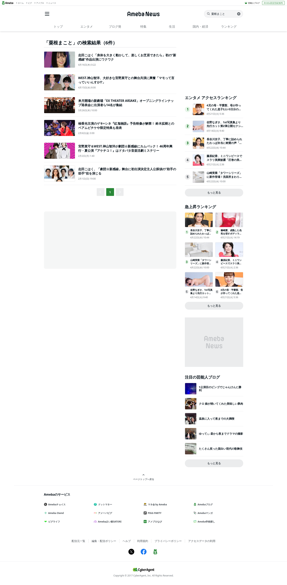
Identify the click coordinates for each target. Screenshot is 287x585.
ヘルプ (127, 541)
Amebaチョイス (56, 504)
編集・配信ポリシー (104, 541)
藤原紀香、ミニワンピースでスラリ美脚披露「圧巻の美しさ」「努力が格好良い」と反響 (224, 161)
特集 (143, 26)
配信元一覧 (78, 541)
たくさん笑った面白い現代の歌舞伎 (220, 448)
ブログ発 (115, 26)
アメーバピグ (104, 513)
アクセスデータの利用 (201, 541)
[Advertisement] (79, 239)
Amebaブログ (204, 504)
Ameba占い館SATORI (109, 521)
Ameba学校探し (205, 521)
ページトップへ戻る (143, 477)
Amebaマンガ (204, 513)
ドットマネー (104, 504)
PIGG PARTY (154, 513)
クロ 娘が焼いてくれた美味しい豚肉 (221, 403)
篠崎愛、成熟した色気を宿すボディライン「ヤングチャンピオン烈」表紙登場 (231, 235)
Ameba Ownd (55, 513)
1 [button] (110, 192)
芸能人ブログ (254, 3)
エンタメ (86, 26)
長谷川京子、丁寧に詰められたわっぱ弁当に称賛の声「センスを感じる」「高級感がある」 (224, 144)
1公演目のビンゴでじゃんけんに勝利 (220, 388)
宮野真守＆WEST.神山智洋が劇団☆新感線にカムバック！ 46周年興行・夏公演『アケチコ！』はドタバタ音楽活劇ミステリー (125, 148)
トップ (58, 26)
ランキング (229, 26)
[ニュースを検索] (223, 14)
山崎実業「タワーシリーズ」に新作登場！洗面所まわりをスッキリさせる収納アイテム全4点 (224, 178)
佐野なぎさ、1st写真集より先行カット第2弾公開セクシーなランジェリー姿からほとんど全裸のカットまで (224, 128)
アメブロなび (154, 521)
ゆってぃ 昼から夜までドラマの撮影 (221, 433)
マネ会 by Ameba (157, 504)
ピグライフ (53, 521)
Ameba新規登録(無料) (273, 3)
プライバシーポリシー (168, 541)
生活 (172, 26)
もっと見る (214, 192)
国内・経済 (200, 26)
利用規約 (142, 541)
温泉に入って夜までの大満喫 (216, 418)
